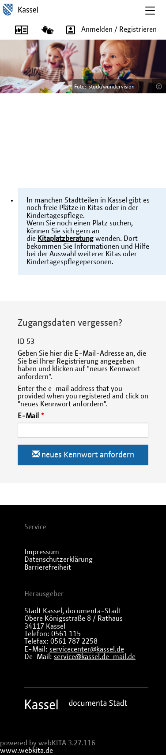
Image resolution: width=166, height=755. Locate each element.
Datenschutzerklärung (58, 559)
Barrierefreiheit (47, 567)
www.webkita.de (26, 750)
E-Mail (28, 416)
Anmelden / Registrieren (108, 29)
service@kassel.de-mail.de (95, 656)
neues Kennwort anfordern (83, 454)
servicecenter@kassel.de (86, 649)
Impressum (41, 552)
